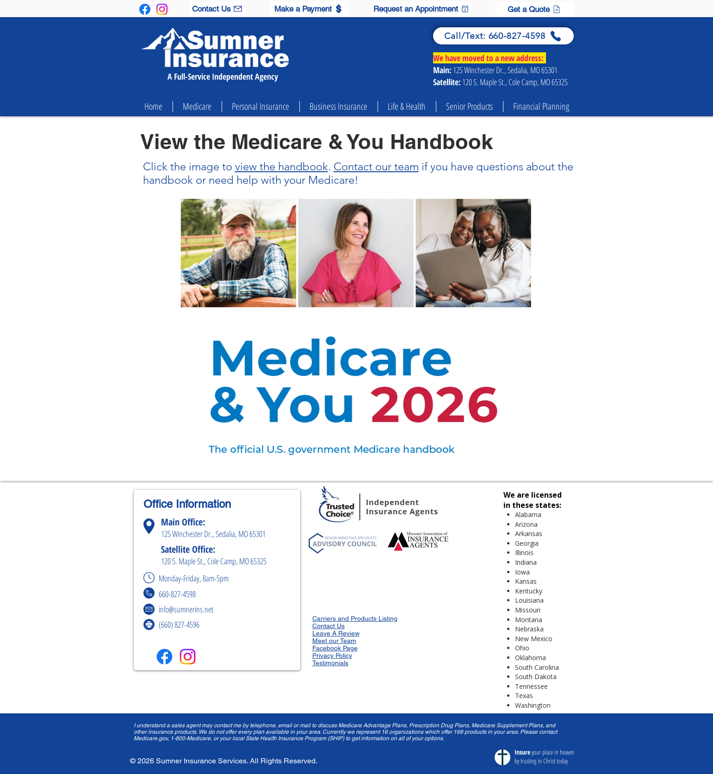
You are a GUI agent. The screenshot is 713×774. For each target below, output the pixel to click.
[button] (197, 106)
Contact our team (376, 166)
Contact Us (328, 626)
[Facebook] (144, 9)
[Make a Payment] (309, 8)
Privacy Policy (332, 655)
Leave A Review (336, 633)
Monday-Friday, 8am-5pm (197, 578)
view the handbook (281, 166)
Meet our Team (334, 640)
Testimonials (330, 663)
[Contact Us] (218, 8)
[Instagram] (162, 9)
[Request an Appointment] (421, 8)
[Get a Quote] (535, 9)
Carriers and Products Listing (354, 618)
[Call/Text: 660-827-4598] (503, 35)
